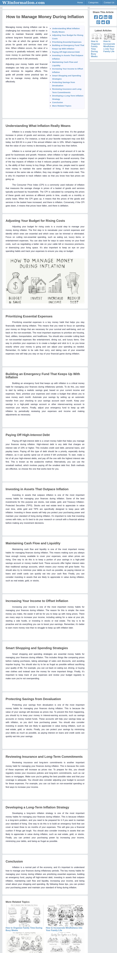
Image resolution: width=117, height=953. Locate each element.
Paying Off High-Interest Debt (66, 52)
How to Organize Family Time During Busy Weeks (97, 46)
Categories (93, 2)
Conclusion (57, 102)
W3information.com (23, 2)
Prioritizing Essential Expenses (66, 42)
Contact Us (109, 2)
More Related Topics (61, 106)
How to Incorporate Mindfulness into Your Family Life (109, 44)
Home (80, 2)
